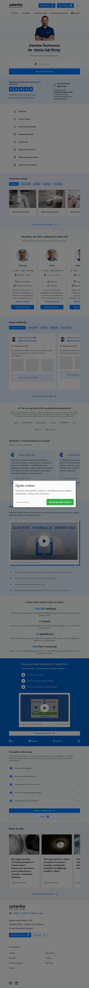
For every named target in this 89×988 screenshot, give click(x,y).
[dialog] (44, 494)
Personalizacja (22, 502)
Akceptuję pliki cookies (60, 502)
